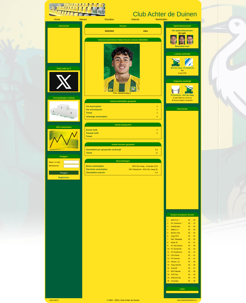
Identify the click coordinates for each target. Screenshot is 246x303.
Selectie (135, 19)
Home (57, 19)
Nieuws (83, 19)
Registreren (63, 177)
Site (187, 19)
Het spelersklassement (182, 30)
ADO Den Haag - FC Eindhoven (182, 68)
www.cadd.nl (53, 300)
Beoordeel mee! (182, 46)
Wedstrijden (161, 19)
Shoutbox (109, 19)
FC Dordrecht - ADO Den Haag (182, 95)
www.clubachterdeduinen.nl (187, 300)
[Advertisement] (64, 45)
